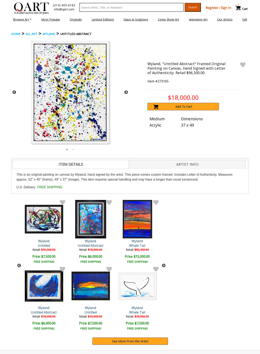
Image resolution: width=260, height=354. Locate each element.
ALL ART (31, 34)
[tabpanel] (70, 92)
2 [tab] (73, 149)
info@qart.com (64, 9)
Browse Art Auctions (26, 316)
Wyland (48, 34)
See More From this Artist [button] (130, 274)
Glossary (200, 316)
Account (78, 316)
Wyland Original (114, 241)
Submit (79, 295)
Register (212, 7)
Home (16, 34)
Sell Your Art (20, 328)
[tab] (71, 164)
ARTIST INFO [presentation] (187, 164)
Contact (78, 322)
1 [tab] (67, 149)
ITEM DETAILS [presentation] (71, 164)
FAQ (76, 328)
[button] (22, 19)
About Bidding (22, 333)
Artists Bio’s (202, 322)
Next (126, 92)
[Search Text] (131, 7)
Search (192, 7)
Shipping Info (142, 322)
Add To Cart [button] (183, 106)
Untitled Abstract (44, 245)
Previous (14, 92)
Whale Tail (79, 245)
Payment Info (142, 316)
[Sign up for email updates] (41, 295)
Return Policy (142, 328)
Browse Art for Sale (26, 322)
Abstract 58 (114, 245)
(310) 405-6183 (64, 5)
